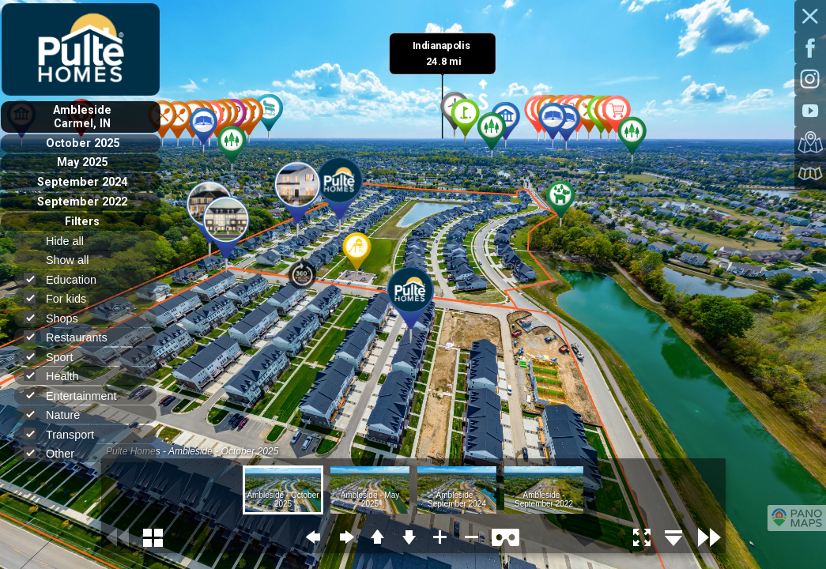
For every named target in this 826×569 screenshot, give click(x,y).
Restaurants (72, 337)
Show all (74, 260)
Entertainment (77, 395)
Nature (58, 414)
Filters (82, 221)
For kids (62, 298)
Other (56, 453)
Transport (65, 434)
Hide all (71, 241)
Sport (55, 357)
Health (58, 375)
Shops (58, 318)
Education (67, 279)
